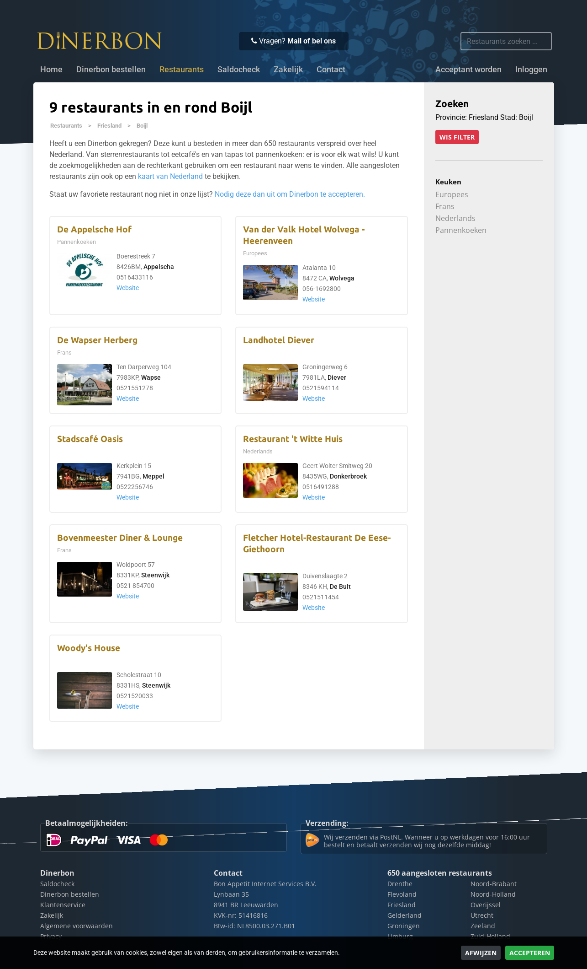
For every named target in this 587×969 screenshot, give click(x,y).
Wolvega (341, 278)
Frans (445, 206)
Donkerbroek (348, 476)
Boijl (142, 125)
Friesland (109, 125)
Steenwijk (155, 575)
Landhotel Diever (278, 340)
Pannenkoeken (461, 230)
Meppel (153, 476)
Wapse (151, 378)
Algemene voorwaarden (76, 925)
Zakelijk (288, 69)
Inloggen (531, 69)
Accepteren (529, 952)
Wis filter (457, 137)
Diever (337, 378)
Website (127, 288)
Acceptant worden (468, 69)
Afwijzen (481, 952)
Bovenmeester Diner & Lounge (120, 538)
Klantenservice (62, 904)
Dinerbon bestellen (111, 69)
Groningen (403, 925)
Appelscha (158, 267)
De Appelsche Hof (94, 229)
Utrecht (482, 915)
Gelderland (404, 915)
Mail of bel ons (311, 41)
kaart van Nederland (170, 176)
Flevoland (402, 894)
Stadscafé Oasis (90, 439)
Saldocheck (238, 69)
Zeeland (483, 925)
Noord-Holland (493, 894)
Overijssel (486, 904)
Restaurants (66, 125)
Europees (451, 194)
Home (51, 69)
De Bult (340, 587)
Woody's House (88, 648)
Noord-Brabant (494, 883)
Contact (331, 69)
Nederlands (455, 218)
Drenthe (399, 883)
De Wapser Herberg (97, 340)
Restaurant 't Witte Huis (293, 439)
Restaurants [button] (181, 69)
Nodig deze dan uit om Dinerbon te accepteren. (290, 194)
